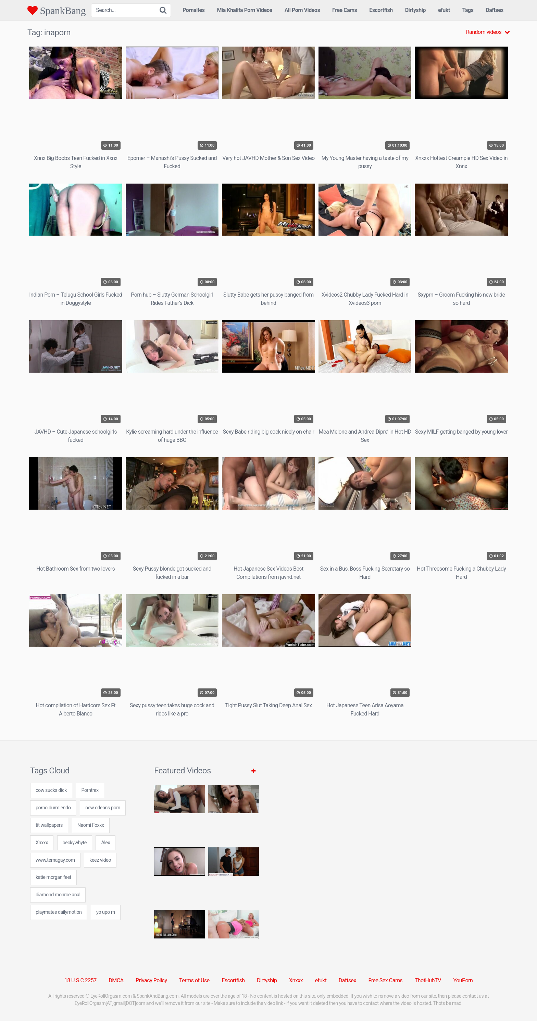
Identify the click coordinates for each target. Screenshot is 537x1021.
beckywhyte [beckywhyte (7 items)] (75, 843)
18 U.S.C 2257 (80, 980)
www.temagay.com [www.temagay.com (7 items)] (55, 860)
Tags (468, 10)
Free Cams (344, 10)
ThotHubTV (428, 980)
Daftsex (494, 10)
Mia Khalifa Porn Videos (244, 10)
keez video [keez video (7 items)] (100, 860)
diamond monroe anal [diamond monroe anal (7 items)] (58, 895)
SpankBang (56, 10)
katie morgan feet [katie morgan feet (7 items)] (53, 877)
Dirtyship (415, 10)
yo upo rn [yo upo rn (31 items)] (105, 912)
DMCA (116, 980)
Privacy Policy (151, 980)
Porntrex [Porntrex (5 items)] (89, 790)
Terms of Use (194, 980)
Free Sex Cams (386, 980)
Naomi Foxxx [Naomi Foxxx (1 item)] (90, 825)
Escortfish (380, 10)
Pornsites (193, 10)
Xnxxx (296, 980)
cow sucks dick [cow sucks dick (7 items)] (51, 790)
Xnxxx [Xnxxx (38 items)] (42, 843)
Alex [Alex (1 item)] (105, 843)
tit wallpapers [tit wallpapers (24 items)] (49, 825)
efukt (444, 10)
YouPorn (463, 980)
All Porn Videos (302, 10)
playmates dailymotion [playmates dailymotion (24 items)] (59, 912)
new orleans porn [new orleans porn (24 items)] (102, 808)
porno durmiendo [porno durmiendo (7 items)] (53, 808)
